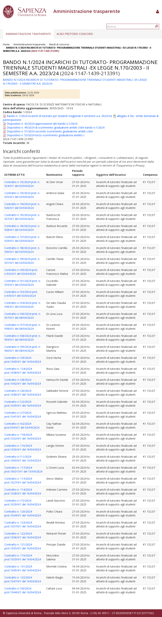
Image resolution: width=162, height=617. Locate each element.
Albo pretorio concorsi (75, 34)
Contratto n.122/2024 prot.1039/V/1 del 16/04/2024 (22, 403)
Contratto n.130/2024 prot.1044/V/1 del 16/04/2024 (22, 590)
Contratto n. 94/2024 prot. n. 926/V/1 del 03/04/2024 (22, 206)
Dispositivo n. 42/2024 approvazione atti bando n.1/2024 (42, 123)
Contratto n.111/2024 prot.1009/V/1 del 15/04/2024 (22, 458)
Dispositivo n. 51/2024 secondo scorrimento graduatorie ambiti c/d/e (50, 131)
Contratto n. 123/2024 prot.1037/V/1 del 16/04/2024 (22, 524)
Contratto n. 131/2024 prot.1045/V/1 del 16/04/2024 (22, 568)
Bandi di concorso (59, 44)
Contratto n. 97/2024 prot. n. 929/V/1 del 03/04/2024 (22, 239)
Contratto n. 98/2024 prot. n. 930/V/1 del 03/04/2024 (22, 250)
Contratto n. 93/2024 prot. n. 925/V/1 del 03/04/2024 (22, 195)
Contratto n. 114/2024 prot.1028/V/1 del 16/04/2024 (22, 491)
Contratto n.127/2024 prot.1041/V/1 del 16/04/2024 (22, 414)
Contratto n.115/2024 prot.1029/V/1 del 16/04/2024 (22, 502)
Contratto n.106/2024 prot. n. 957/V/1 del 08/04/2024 (22, 315)
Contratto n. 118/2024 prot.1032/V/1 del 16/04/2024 (22, 436)
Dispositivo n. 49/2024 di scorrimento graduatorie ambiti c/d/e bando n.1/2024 (55, 127)
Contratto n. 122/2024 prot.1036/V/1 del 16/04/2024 (22, 535)
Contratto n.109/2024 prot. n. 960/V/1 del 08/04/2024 (22, 348)
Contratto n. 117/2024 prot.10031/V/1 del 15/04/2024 (23, 469)
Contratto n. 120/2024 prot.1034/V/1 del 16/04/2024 (22, 513)
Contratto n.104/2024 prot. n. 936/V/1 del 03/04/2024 (22, 304)
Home (6, 44)
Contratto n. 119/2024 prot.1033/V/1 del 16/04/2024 (22, 557)
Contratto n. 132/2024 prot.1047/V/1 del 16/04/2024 (22, 579)
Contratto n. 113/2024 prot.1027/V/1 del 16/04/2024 (22, 480)
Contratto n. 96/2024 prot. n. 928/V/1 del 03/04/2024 (22, 228)
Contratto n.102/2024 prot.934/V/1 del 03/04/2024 (21, 425)
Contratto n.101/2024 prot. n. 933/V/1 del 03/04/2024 (22, 283)
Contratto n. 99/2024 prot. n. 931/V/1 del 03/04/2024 (22, 261)
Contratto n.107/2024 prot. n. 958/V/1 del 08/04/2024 (22, 326)
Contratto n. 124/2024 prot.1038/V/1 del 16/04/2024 (22, 370)
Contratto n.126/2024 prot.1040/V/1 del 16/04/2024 (22, 392)
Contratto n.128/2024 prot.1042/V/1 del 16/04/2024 (22, 381)
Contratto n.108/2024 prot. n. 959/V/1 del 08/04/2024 (22, 337)
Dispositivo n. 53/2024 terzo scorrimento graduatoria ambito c (46, 135)
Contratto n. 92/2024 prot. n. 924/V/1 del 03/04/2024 (22, 184)
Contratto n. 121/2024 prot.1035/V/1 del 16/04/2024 (22, 546)
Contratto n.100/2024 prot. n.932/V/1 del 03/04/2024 (21, 272)
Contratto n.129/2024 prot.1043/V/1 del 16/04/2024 (22, 359)
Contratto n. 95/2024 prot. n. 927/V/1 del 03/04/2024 (22, 217)
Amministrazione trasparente (28, 34)
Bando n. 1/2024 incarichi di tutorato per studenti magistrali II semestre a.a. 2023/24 (59, 116)
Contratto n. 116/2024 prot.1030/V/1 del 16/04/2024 (22, 447)
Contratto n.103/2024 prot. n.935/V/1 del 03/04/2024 (21, 294)
